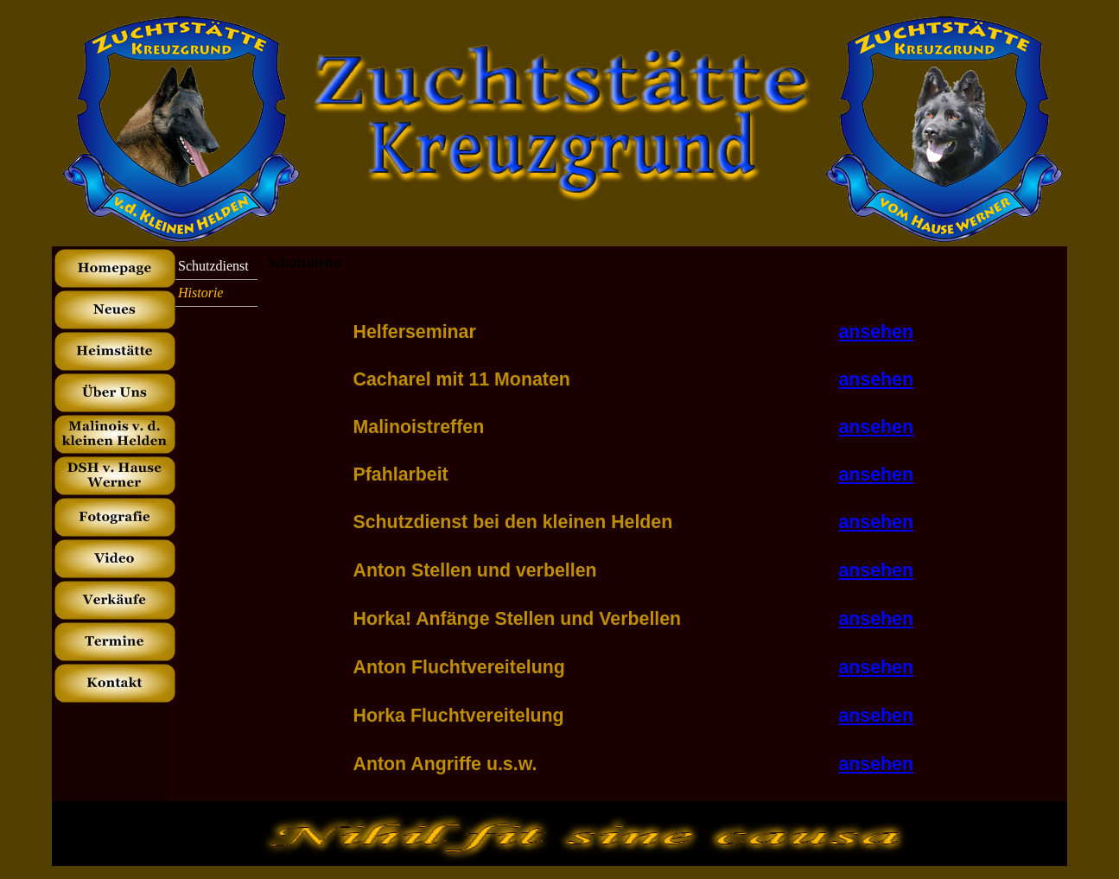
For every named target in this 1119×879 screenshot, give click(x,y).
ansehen (875, 332)
